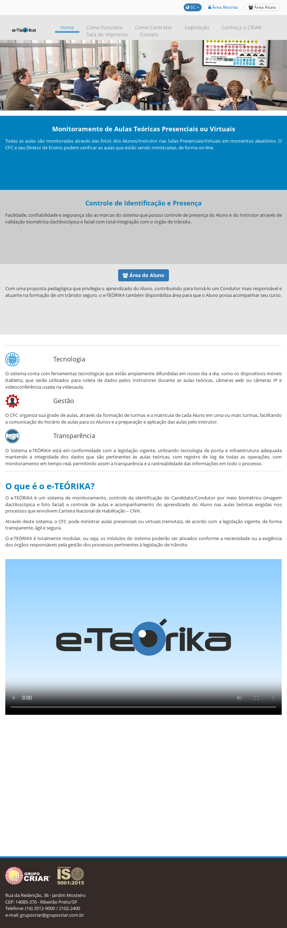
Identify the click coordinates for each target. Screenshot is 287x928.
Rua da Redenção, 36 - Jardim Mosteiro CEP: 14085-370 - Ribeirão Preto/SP (45, 898)
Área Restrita (223, 7)
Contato (149, 34)
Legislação (197, 27)
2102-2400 (69, 908)
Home (67, 27)
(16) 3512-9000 (40, 908)
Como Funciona (104, 27)
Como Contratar (153, 27)
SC (193, 7)
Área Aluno (262, 7)
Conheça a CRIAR (241, 27)
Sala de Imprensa (107, 34)
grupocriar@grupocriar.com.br (52, 915)
